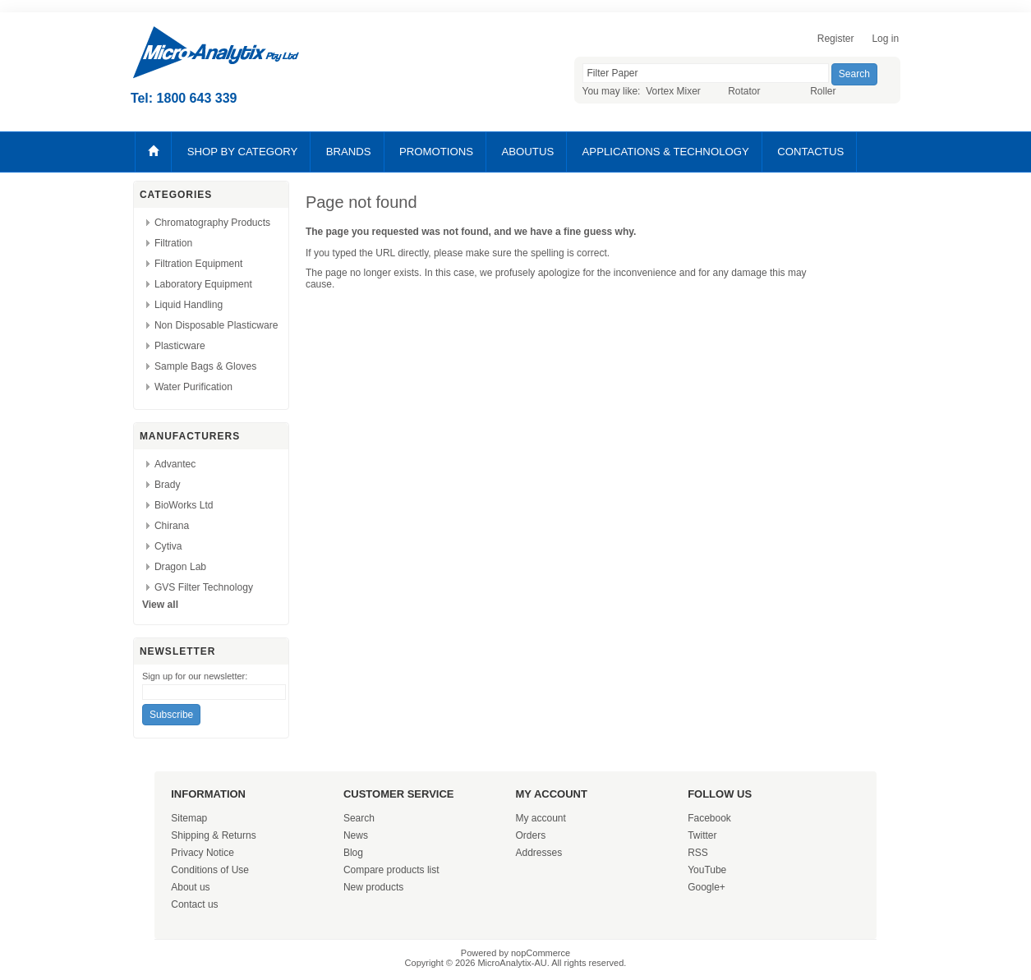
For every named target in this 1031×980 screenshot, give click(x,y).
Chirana (171, 525)
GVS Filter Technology (203, 587)
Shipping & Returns (213, 835)
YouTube (707, 870)
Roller (822, 91)
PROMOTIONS (436, 151)
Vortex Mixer (673, 91)
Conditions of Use (210, 870)
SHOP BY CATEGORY (242, 151)
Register (835, 38)
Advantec (175, 464)
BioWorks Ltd (184, 505)
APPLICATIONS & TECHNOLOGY (665, 151)
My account (541, 818)
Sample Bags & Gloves (205, 366)
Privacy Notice (202, 852)
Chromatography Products (212, 222)
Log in (885, 38)
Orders (531, 835)
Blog (353, 852)
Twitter (702, 835)
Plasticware (179, 346)
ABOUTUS (527, 151)
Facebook (709, 818)
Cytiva (168, 546)
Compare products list (391, 870)
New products (373, 887)
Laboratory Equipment (203, 284)
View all (160, 604)
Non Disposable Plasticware (216, 325)
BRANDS (348, 151)
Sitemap (189, 818)
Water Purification (193, 387)
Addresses (539, 852)
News (355, 835)
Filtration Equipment (198, 263)
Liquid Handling (188, 305)
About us (190, 887)
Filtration (173, 243)
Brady (167, 484)
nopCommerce (540, 953)
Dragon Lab (180, 567)
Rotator (744, 91)
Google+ (706, 887)
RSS (698, 852)
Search (359, 818)
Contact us (194, 904)
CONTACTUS (810, 151)
